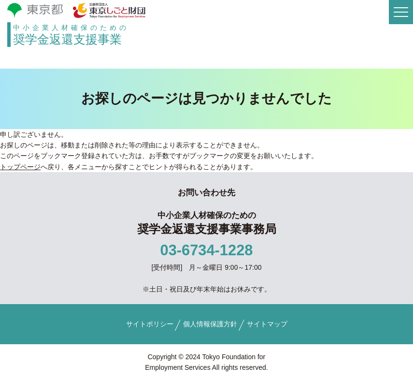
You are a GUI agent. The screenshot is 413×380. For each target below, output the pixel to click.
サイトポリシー (149, 324)
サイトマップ (267, 324)
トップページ (20, 167)
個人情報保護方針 (210, 324)
